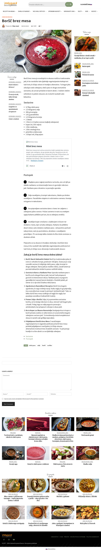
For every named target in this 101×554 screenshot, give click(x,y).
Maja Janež (15, 26)
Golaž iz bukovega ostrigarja (13, 523)
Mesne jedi (78, 53)
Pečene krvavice (88, 75)
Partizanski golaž (87, 435)
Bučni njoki (86, 66)
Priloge (13, 432)
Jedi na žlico (7, 17)
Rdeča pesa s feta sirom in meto (62, 465)
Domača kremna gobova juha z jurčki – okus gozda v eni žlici (38, 498)
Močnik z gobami (63, 496)
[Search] (69, 4)
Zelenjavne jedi (88, 63)
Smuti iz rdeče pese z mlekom (38, 464)
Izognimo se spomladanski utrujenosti (13, 109)
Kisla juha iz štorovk (87, 523)
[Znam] (10, 4)
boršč (43, 345)
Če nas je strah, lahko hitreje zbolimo (14, 97)
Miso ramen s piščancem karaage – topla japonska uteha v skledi (13, 498)
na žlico (49, 345)
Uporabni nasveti (15, 82)
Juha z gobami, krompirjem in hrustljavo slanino (63, 524)
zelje (38, 345)
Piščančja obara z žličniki (87, 496)
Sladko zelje (87, 464)
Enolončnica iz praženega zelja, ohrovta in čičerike (38, 524)
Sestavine (29, 336)
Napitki (38, 432)
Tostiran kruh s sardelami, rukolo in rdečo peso (13, 436)
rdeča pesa (32, 345)
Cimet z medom (14, 119)
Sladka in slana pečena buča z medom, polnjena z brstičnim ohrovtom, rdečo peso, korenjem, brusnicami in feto (63, 438)
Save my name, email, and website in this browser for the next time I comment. (24, 399)
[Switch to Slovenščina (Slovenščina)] (50, 549)
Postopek (29, 339)
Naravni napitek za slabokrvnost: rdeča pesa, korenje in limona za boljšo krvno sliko (38, 438)
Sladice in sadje (88, 80)
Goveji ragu (13, 464)
